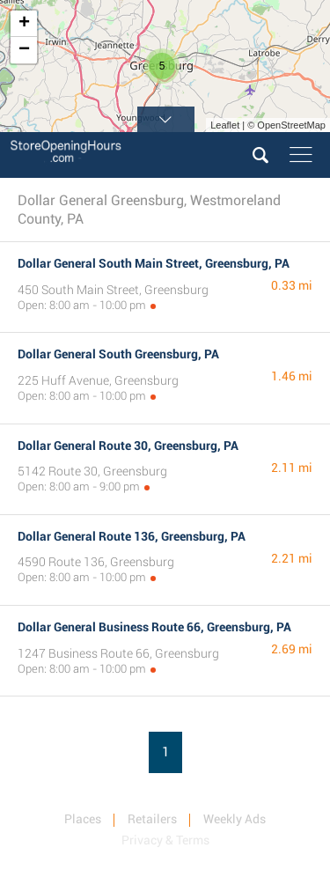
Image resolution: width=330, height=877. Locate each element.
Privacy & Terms (165, 840)
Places (82, 819)
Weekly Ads (234, 819)
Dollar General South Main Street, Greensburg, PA (154, 263)
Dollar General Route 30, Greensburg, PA (128, 445)
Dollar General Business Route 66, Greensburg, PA (154, 627)
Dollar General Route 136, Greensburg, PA (132, 536)
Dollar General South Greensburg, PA (118, 354)
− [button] (24, 50)
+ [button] (24, 24)
